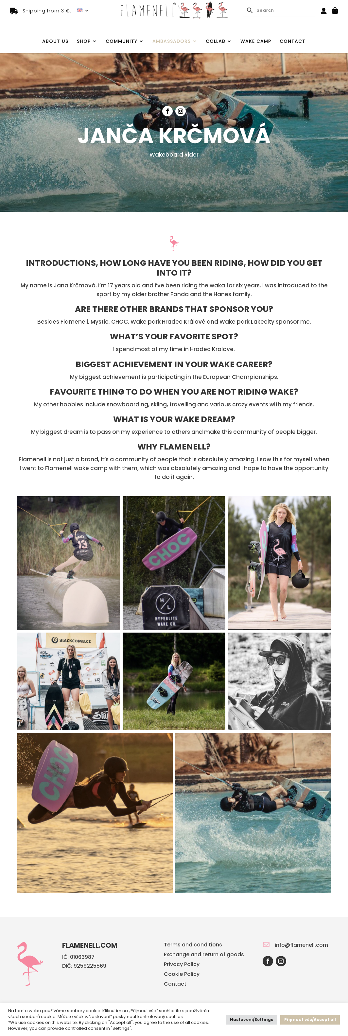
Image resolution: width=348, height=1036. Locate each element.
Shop (84, 41)
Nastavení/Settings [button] (251, 1019)
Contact (292, 41)
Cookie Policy (182, 975)
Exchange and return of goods (204, 955)
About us (55, 41)
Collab (215, 41)
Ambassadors (171, 41)
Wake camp (255, 41)
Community (121, 41)
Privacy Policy (182, 965)
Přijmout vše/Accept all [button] (310, 1019)
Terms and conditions (193, 945)
